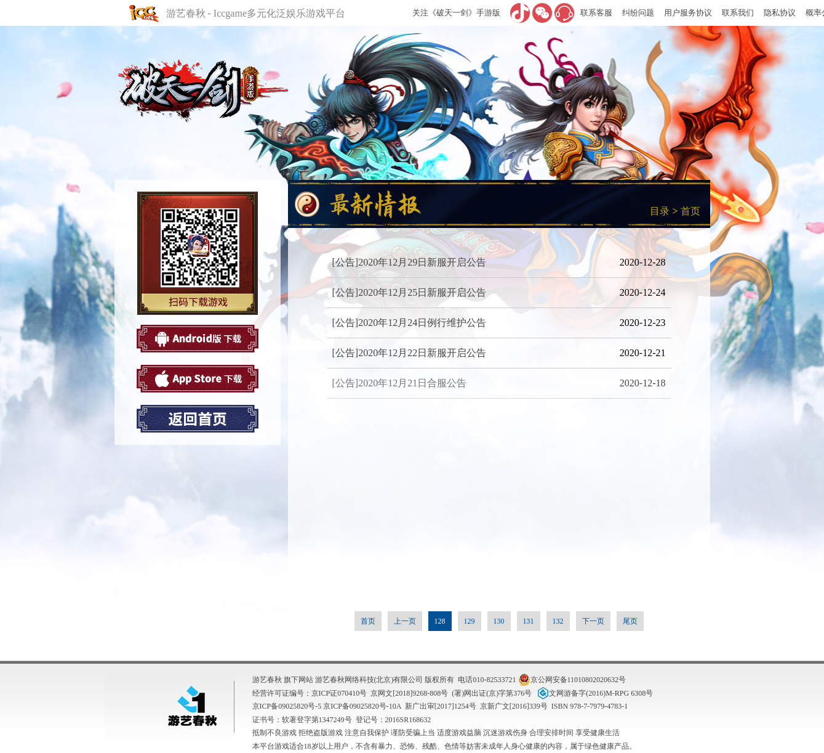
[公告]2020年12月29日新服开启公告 (409, 262)
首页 (690, 211)
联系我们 (738, 12)
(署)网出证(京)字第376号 (492, 693)
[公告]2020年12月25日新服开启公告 (409, 292)
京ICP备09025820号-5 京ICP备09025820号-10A (326, 706)
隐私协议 (780, 12)
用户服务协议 (688, 12)
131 (528, 621)
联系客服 (596, 12)
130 (499, 621)
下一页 (593, 621)
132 (558, 621)
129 (469, 621)
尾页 (630, 621)
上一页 (405, 621)
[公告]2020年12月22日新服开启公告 (409, 353)
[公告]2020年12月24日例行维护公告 (409, 322)
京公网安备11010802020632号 (572, 679)
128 (440, 621)
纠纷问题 (638, 12)
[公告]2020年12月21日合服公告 (399, 383)
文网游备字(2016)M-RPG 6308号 (594, 693)
